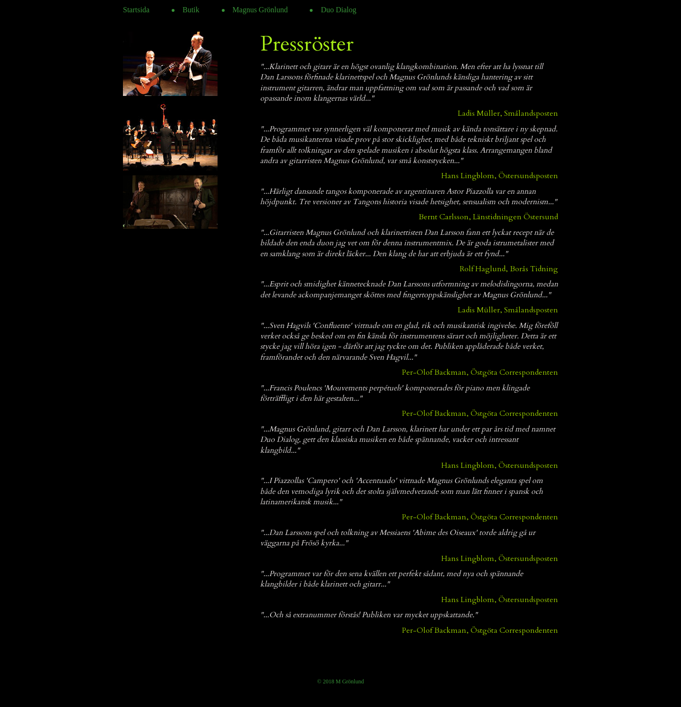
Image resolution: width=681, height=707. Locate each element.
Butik (191, 10)
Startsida (136, 10)
